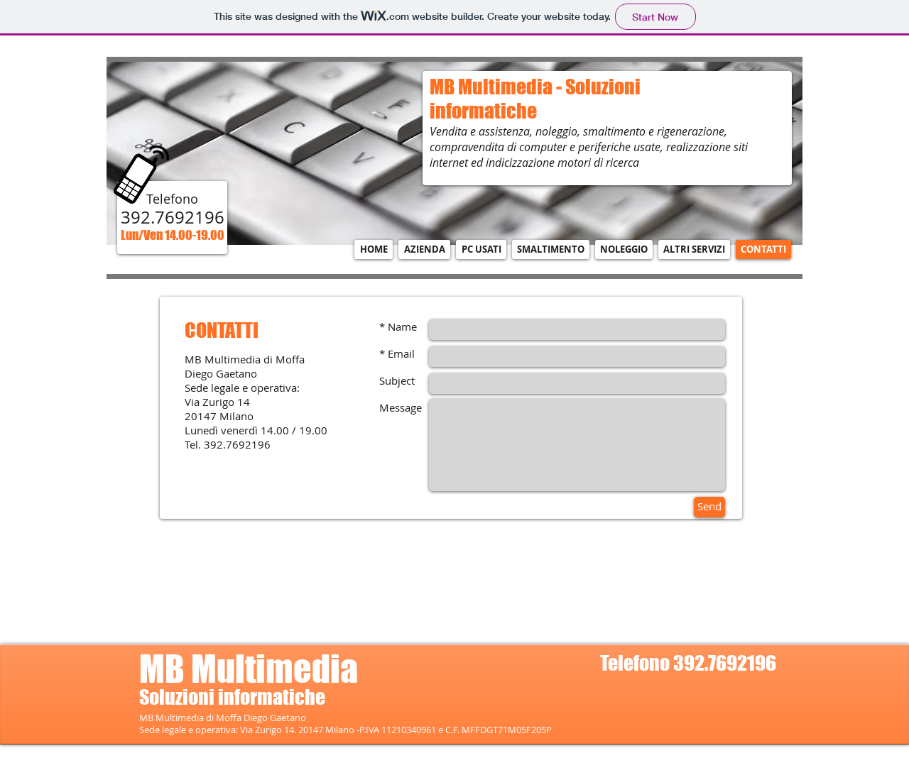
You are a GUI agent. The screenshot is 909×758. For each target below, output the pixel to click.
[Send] (709, 507)
